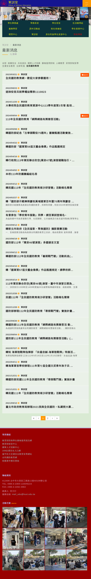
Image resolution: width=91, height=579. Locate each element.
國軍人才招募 (34, 63)
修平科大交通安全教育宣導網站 (17, 454)
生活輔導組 (78, 23)
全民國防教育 (32, 66)
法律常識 (20, 66)
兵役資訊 (22, 63)
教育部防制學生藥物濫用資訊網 (17, 440)
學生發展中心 (78, 29)
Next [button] (86, 16)
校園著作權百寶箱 (10, 461)
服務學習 (13, 29)
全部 (4, 63)
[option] (45, 16)
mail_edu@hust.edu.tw (23, 494)
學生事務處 (13, 23)
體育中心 (13, 34)
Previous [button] (5, 16)
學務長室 (34, 23)
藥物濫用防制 (48, 63)
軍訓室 (35, 34)
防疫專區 (78, 34)
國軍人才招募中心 (10, 447)
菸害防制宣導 (72, 63)
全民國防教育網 (9, 457)
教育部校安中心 (9, 444)
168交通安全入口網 (11, 451)
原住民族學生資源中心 (56, 34)
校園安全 (12, 63)
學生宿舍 (56, 23)
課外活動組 (34, 29)
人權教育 (60, 63)
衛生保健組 (56, 29)
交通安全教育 (8, 66)
